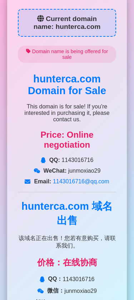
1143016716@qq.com (80, 181)
